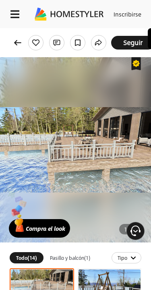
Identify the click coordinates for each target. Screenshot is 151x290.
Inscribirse (127, 14)
